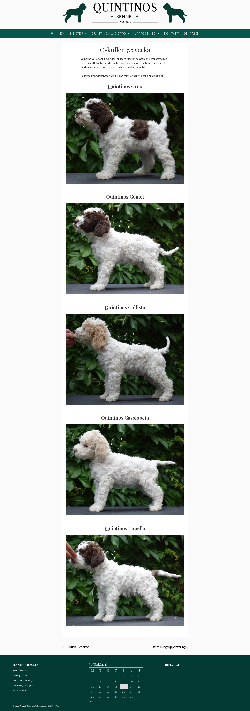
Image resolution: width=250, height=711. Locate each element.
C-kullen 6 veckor (75, 647)
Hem (61, 33)
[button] (52, 33)
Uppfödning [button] (145, 33)
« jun (90, 701)
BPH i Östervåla (20, 670)
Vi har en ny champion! (23, 685)
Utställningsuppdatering (169, 647)
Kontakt (171, 33)
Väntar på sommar (21, 675)
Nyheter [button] (76, 33)
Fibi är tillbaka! (19, 690)
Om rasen (191, 33)
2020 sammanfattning (22, 680)
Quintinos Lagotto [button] (109, 33)
